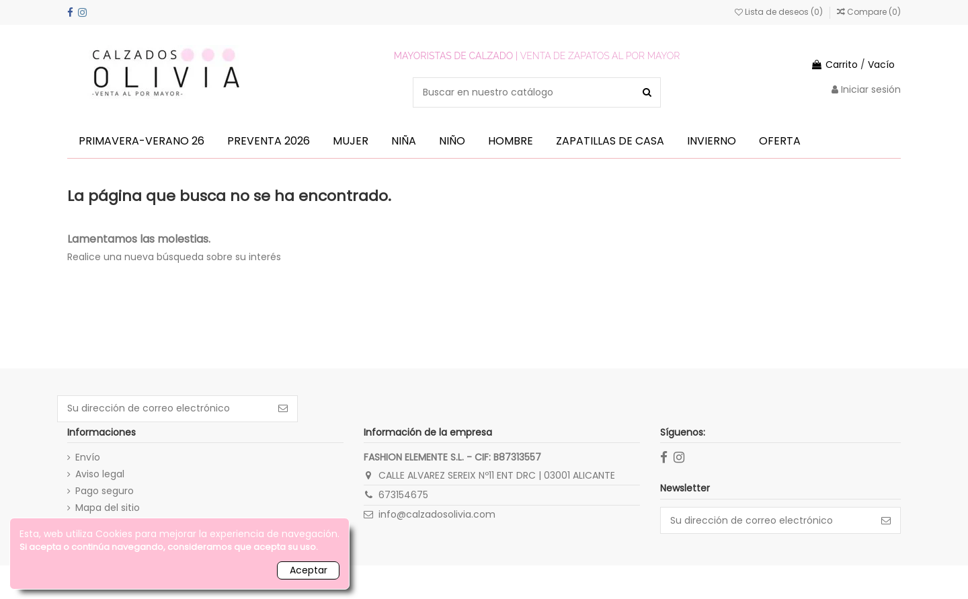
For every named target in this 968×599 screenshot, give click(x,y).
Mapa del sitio (107, 508)
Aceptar (308, 570)
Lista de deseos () (780, 11)
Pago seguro (104, 491)
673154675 (403, 495)
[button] (141, 141)
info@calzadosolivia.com (436, 514)
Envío (87, 457)
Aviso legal (99, 474)
